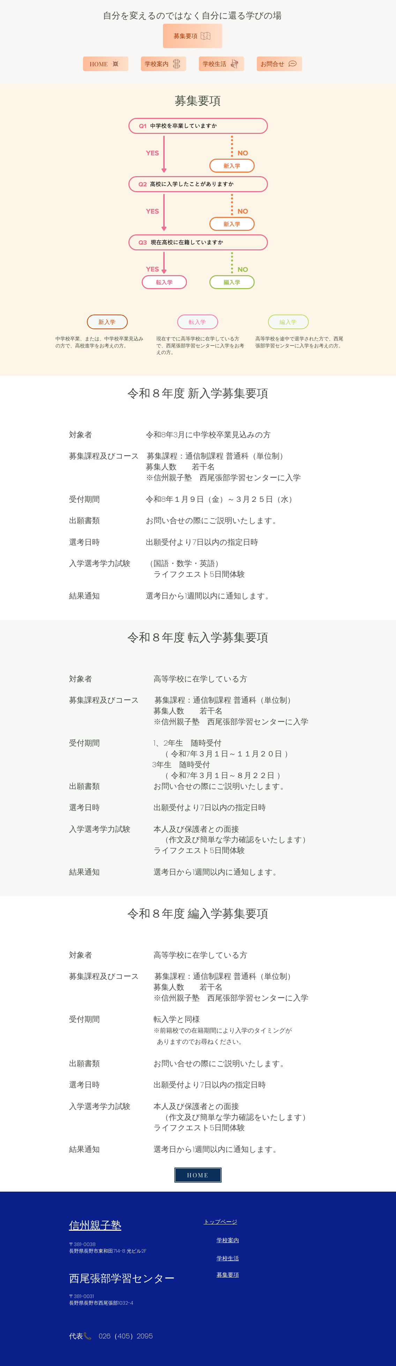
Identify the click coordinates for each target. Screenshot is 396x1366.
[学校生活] (221, 63)
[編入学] (288, 322)
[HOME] (105, 63)
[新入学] (107, 322)
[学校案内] (163, 63)
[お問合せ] (279, 63)
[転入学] (197, 322)
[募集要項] (192, 36)
